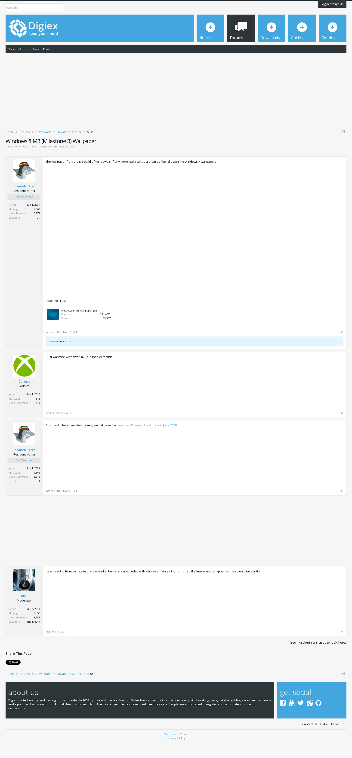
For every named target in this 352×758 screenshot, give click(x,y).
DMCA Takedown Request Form (132, 146)
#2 (341, 428)
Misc (25, 162)
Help (323, 740)
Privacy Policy (176, 754)
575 (38, 414)
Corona (53, 357)
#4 (341, 647)
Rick (24, 612)
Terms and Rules (176, 750)
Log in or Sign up (332, 4)
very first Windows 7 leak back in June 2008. (147, 441)
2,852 (37, 629)
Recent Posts (42, 49)
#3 (341, 507)
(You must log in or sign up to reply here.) (318, 658)
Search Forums (19, 49)
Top (343, 740)
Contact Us (309, 740)
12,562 (36, 225)
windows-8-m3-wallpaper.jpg (79, 326)
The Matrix (33, 637)
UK (38, 233)
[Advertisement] (176, 90)
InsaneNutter (51, 162)
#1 (341, 348)
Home (334, 740)
